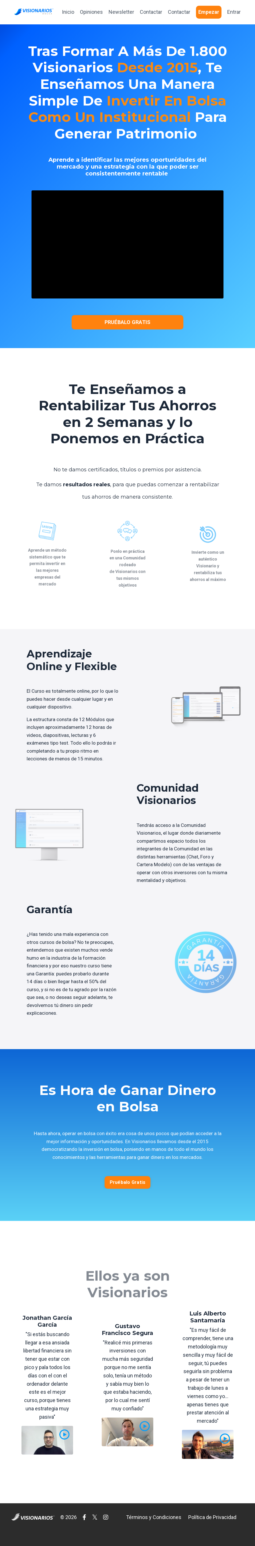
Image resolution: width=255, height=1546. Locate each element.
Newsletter (121, 12)
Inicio (68, 12)
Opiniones (91, 12)
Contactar (151, 12)
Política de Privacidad (212, 1532)
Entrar (234, 12)
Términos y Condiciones (153, 1532)
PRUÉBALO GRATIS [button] (128, 323)
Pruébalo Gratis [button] (128, 1197)
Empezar (208, 12)
